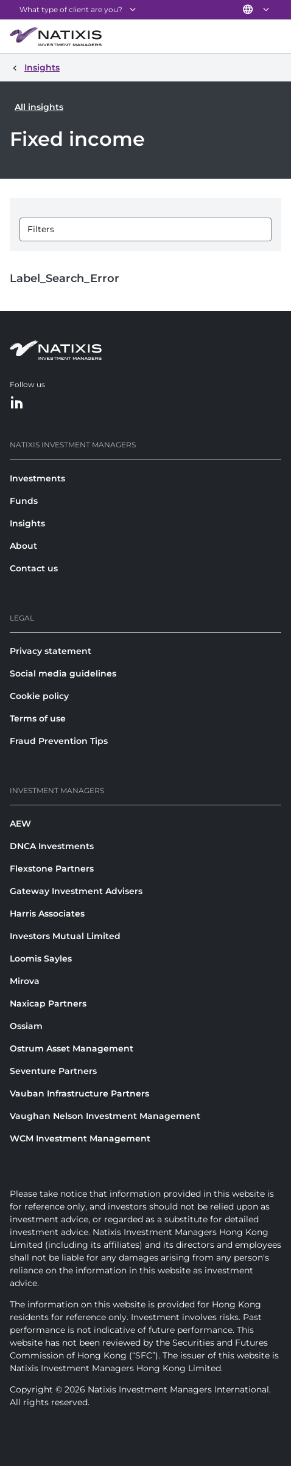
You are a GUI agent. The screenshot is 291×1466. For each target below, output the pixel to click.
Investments (37, 478)
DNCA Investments (52, 846)
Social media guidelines (63, 673)
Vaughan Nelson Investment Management (105, 1115)
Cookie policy (39, 695)
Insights (27, 523)
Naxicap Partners (48, 1003)
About (23, 545)
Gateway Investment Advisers (76, 891)
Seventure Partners (53, 1070)
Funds (24, 500)
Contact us (34, 568)
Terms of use (38, 718)
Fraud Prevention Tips (59, 740)
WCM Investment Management (80, 1138)
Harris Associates (47, 913)
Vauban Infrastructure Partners (79, 1093)
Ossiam (26, 1025)
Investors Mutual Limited (65, 936)
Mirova (25, 981)
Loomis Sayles (41, 958)
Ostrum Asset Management (71, 1048)
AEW (20, 823)
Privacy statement (50, 650)
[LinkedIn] (17, 403)
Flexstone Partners (52, 868)
